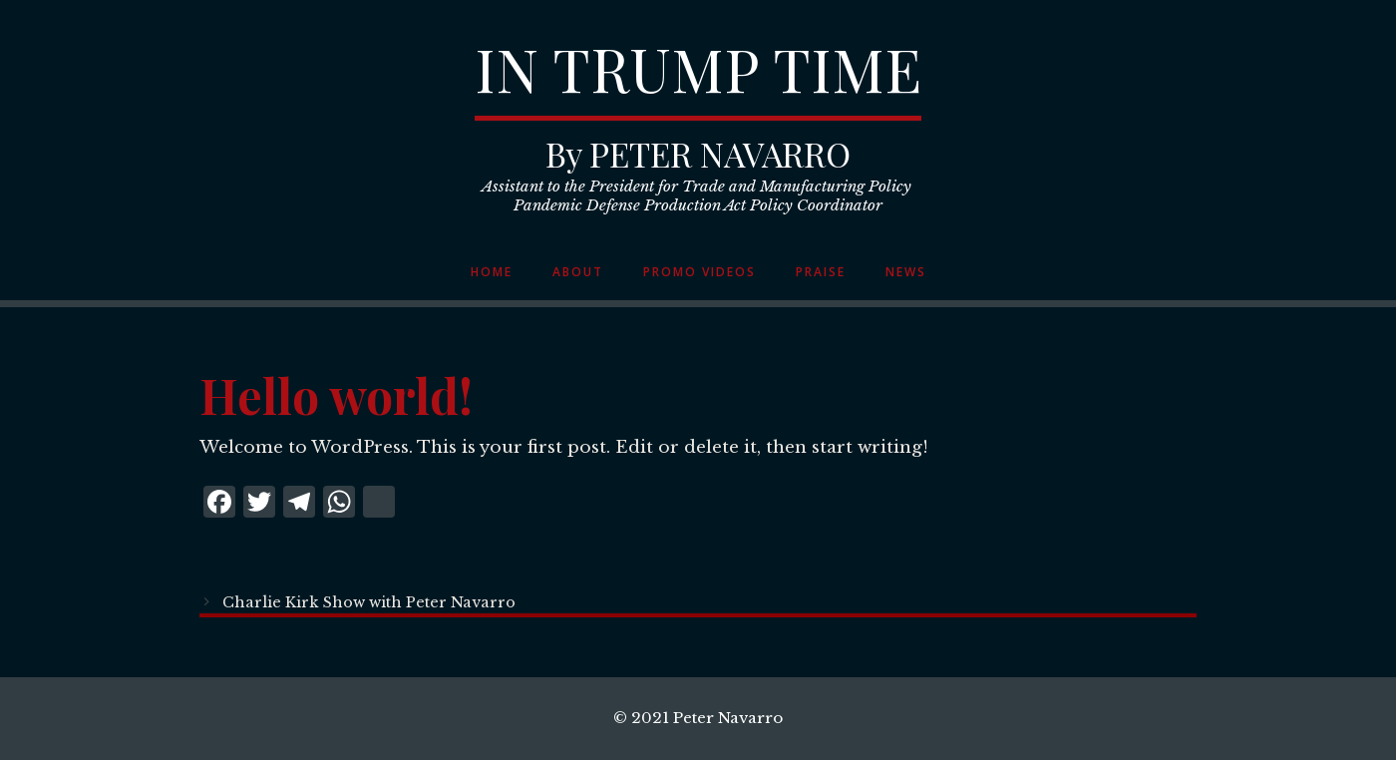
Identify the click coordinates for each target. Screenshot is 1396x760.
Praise (821, 271)
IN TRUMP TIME (698, 68)
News (905, 271)
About (577, 271)
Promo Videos (699, 271)
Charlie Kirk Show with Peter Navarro (369, 602)
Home (492, 271)
